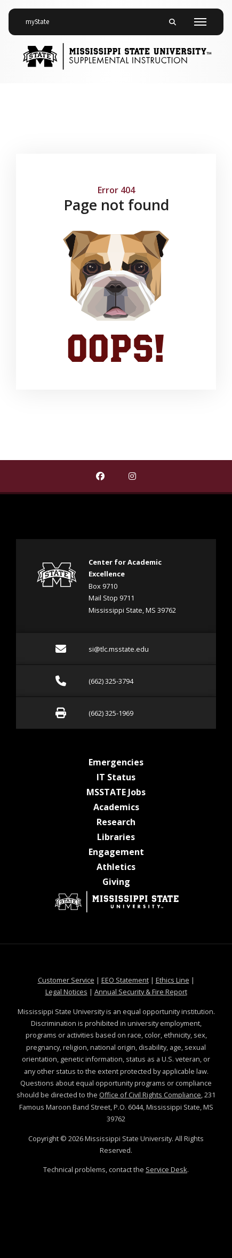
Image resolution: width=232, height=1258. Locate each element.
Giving (116, 882)
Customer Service (66, 980)
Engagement (116, 852)
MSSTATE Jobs (116, 792)
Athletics (116, 867)
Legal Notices (66, 991)
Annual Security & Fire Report (140, 991)
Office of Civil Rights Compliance (150, 1094)
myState (42, 18)
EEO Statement (125, 980)
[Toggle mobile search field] (172, 22)
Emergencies (116, 762)
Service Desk (166, 1169)
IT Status (116, 777)
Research (116, 822)
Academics (116, 807)
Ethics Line (172, 980)
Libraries (116, 837)
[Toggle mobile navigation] (200, 22)
